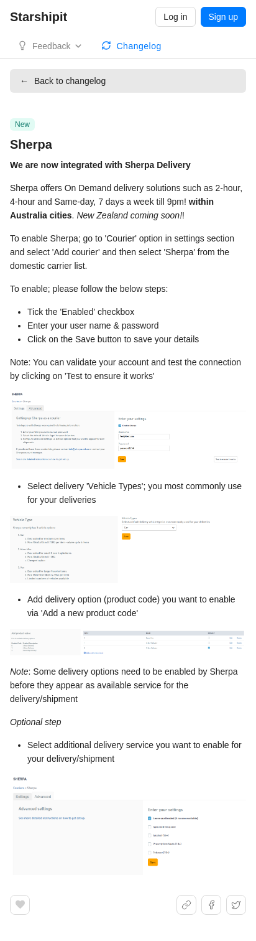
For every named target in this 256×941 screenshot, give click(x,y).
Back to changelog (63, 81)
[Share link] (186, 905)
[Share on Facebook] (211, 905)
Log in (175, 17)
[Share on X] (236, 905)
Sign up (223, 17)
